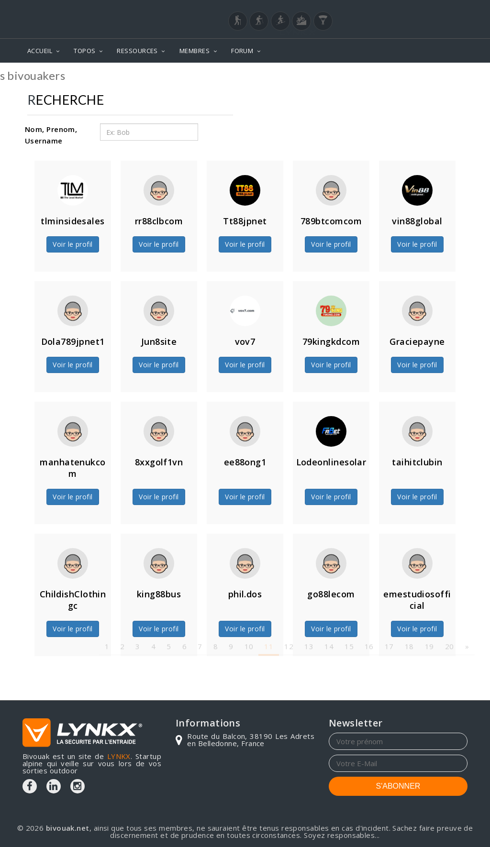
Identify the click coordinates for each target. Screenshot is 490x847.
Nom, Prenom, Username (51, 134)
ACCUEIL (39, 50)
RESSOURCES (137, 50)
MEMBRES (194, 50)
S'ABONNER (398, 786)
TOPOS (84, 50)
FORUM (242, 50)
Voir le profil (72, 244)
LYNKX (119, 756)
